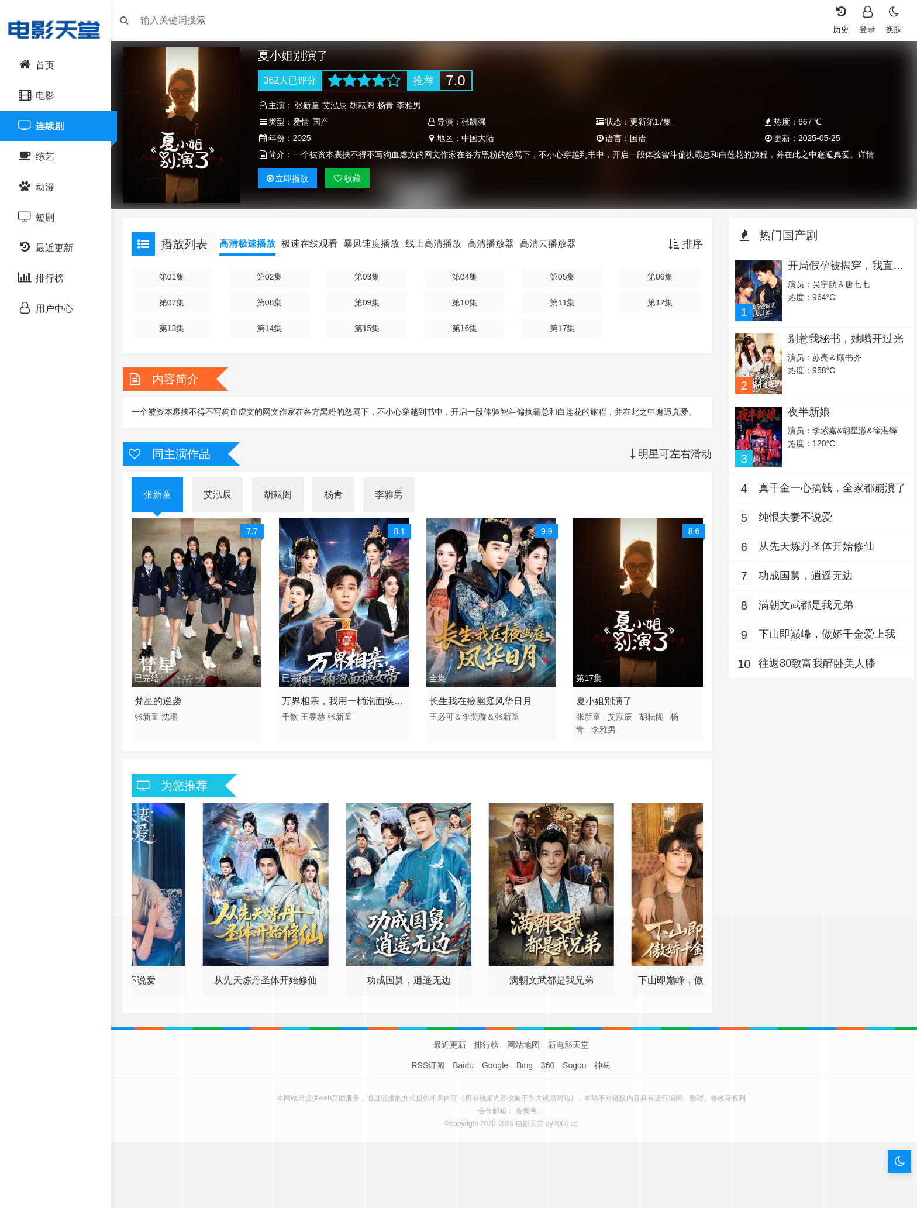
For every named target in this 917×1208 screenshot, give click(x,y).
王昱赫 (316, 724)
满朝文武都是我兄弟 (803, 599)
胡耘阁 (366, 105)
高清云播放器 (554, 241)
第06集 (658, 274)
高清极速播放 (253, 241)
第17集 (562, 325)
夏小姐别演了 (603, 709)
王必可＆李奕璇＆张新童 (475, 724)
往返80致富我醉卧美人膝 (814, 658)
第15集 (369, 325)
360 (547, 1073)
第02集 (273, 274)
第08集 (273, 299)
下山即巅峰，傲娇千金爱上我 (824, 629)
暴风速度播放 (377, 241)
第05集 (562, 274)
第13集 (176, 325)
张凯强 (475, 121)
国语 (637, 138)
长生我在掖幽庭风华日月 (481, 709)
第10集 (465, 299)
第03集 (369, 274)
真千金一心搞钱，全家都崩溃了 (824, 484)
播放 (291, 178)
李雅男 (413, 105)
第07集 (176, 299)
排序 (683, 241)
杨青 (389, 105)
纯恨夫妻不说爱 (792, 512)
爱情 (305, 121)
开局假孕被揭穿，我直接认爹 (842, 269)
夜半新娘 (805, 407)
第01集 (176, 274)
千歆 (293, 724)
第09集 (369, 299)
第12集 (658, 299)
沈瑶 (175, 724)
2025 (306, 138)
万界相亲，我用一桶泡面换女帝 (346, 711)
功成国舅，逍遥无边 (803, 570)
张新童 (311, 105)
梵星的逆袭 (163, 709)
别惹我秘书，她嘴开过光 (842, 335)
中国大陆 (479, 138)
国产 (324, 121)
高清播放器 (496, 241)
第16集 (465, 325)
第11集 (562, 299)
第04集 (465, 274)
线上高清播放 (439, 241)
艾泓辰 (338, 105)
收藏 (351, 178)
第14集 (273, 325)
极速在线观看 (315, 241)
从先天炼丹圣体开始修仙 (813, 541)
